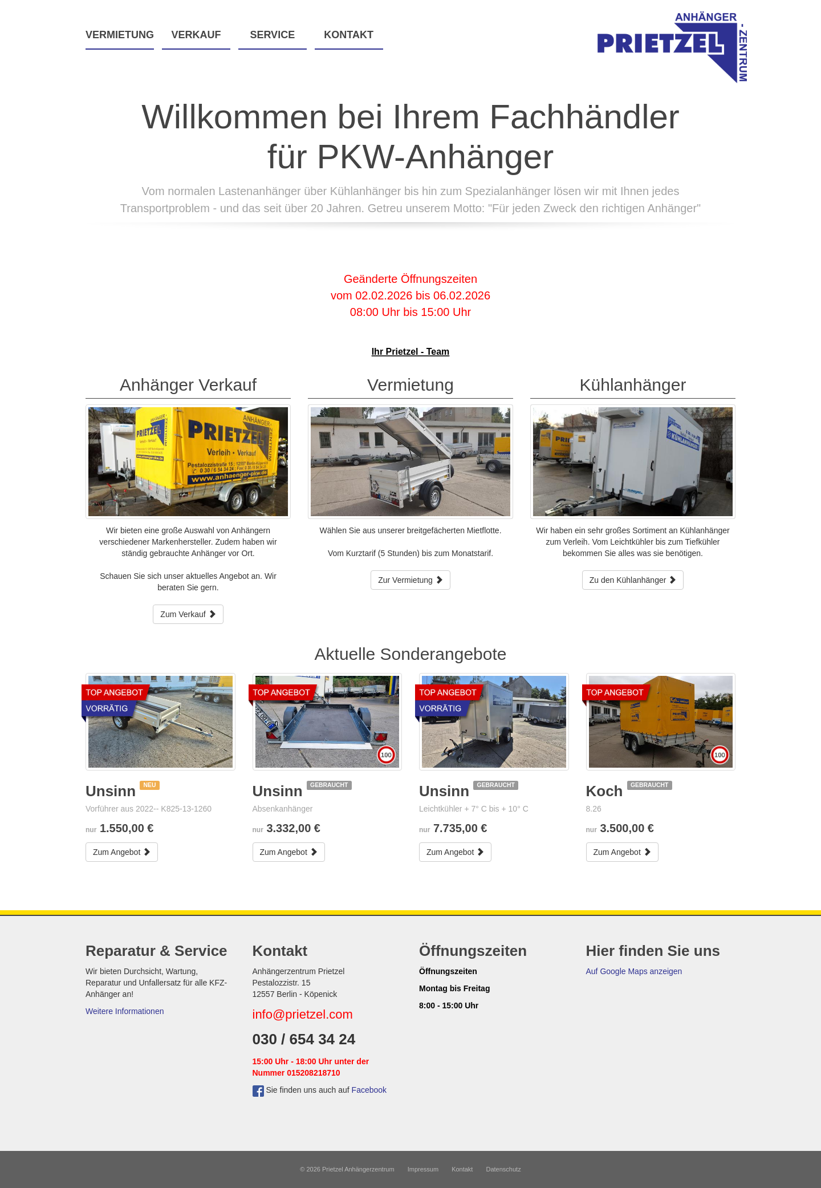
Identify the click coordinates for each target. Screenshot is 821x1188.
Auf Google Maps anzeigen (634, 971)
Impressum (423, 1169)
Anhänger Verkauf (188, 384)
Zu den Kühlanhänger (633, 580)
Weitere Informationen (125, 1011)
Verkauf (196, 34)
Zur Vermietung (410, 580)
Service (272, 34)
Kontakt (348, 34)
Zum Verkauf (188, 614)
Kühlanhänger (633, 384)
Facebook (369, 1089)
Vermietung (120, 34)
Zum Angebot (122, 852)
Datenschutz (503, 1169)
